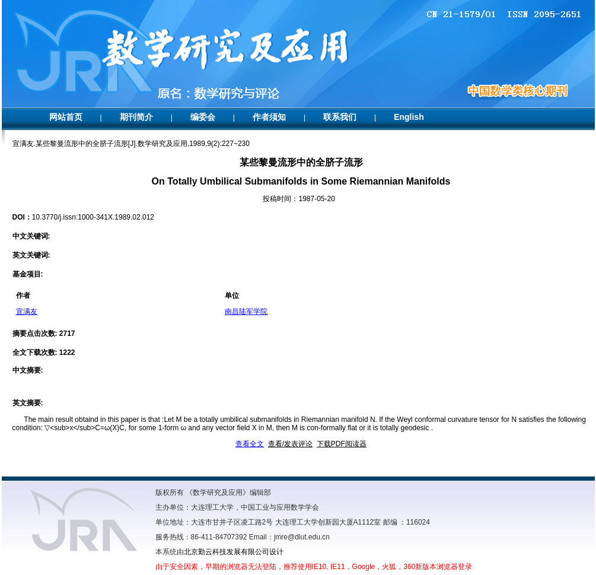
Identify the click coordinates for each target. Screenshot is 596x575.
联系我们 (339, 117)
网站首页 (65, 117)
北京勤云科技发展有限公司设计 (233, 552)
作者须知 (269, 117)
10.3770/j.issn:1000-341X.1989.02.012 (93, 217)
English (409, 117)
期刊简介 (136, 117)
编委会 (202, 117)
